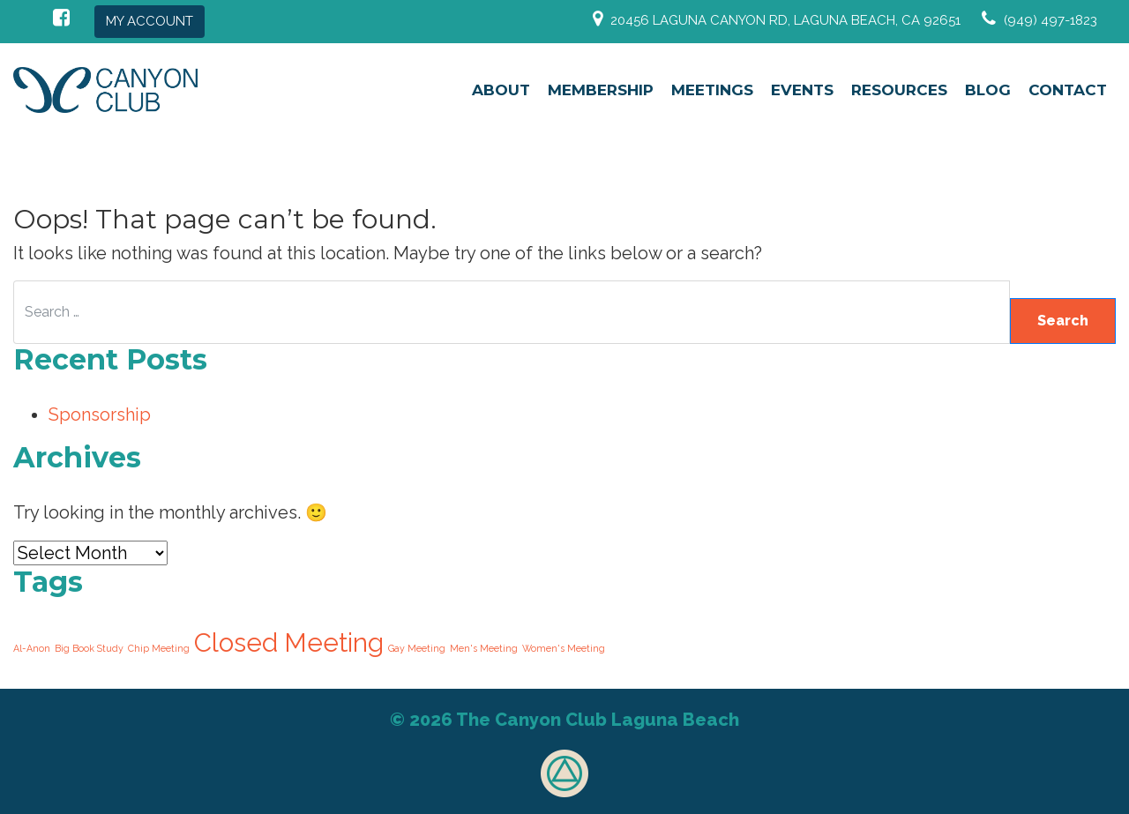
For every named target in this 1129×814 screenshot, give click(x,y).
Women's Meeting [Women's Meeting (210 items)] (563, 648)
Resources (899, 90)
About (501, 90)
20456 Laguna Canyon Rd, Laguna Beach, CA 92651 (785, 20)
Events (802, 90)
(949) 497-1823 (1050, 20)
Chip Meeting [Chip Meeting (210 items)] (159, 648)
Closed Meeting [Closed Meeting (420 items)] (289, 642)
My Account (149, 21)
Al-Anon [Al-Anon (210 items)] (31, 648)
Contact (1067, 90)
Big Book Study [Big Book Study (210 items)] (89, 648)
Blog (988, 90)
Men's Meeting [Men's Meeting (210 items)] (484, 648)
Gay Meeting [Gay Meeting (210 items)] (416, 648)
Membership (601, 90)
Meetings (712, 90)
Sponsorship (100, 414)
